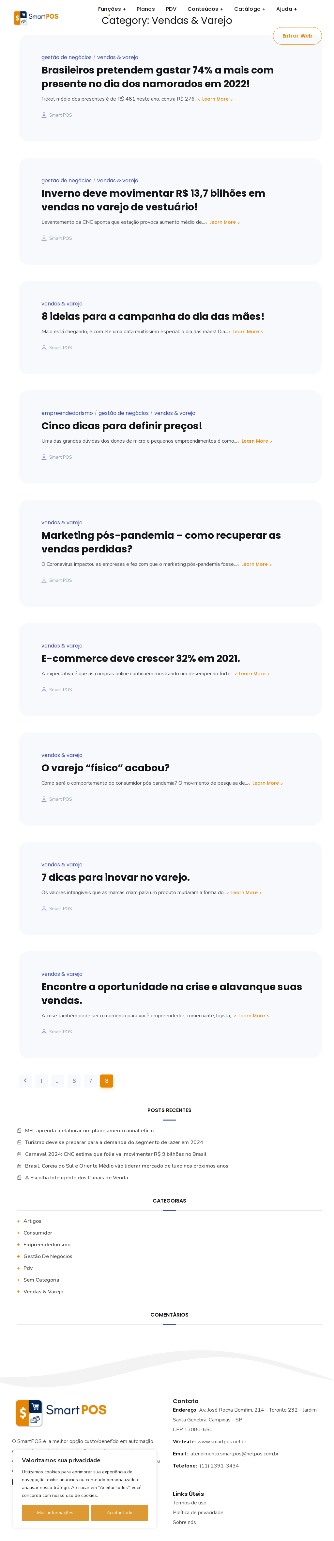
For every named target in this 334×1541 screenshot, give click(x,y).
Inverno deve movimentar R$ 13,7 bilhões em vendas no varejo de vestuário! (153, 200)
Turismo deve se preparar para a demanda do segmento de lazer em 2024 (114, 1142)
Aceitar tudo (119, 1513)
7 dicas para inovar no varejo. (115, 877)
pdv (28, 1268)
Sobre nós (184, 1522)
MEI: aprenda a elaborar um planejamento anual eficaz (90, 1130)
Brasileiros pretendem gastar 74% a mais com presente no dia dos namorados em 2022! (157, 77)
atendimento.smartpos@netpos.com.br (234, 1453)
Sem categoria (41, 1280)
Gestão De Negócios (66, 57)
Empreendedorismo (67, 413)
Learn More (215, 99)
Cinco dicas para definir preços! (122, 426)
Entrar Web (297, 36)
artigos (32, 1221)
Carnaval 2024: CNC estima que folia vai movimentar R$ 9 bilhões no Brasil (115, 1154)
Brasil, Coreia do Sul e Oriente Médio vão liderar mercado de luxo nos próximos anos (126, 1166)
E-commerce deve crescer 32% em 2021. (140, 658)
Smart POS (60, 115)
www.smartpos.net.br (221, 1441)
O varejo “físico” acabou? (105, 768)
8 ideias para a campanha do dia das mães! (153, 316)
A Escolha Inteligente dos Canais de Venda (76, 1177)
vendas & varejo (117, 57)
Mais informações (55, 1513)
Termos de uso (189, 1502)
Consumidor (37, 1233)
